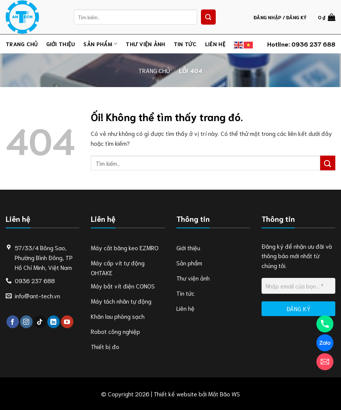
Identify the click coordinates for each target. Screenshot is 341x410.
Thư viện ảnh (145, 43)
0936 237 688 (313, 44)
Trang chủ (22, 43)
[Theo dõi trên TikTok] (40, 321)
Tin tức (185, 43)
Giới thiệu (60, 43)
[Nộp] (208, 17)
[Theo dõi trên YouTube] (67, 321)
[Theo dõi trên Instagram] (26, 321)
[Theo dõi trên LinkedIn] (53, 321)
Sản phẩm (100, 44)
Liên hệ (215, 43)
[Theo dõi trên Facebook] (12, 321)
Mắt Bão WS (224, 394)
